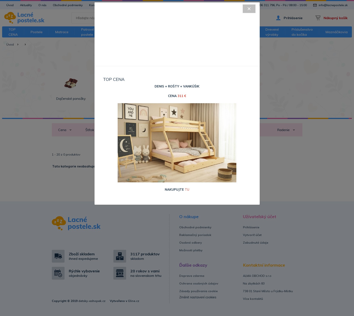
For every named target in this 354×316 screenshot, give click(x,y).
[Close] (249, 8)
